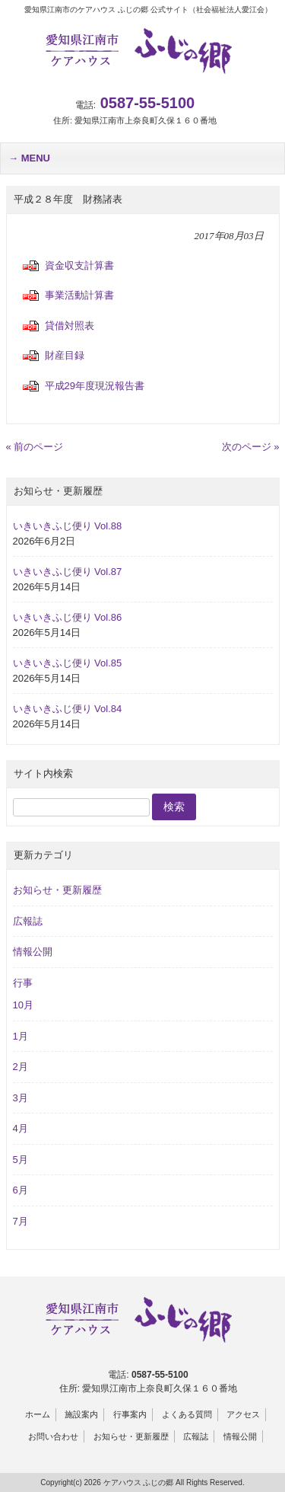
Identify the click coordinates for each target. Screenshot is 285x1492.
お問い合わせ (53, 1436)
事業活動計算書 (79, 295)
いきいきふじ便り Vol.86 (67, 617)
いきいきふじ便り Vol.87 (67, 571)
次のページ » (251, 446)
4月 (20, 1128)
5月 (20, 1159)
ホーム (37, 1414)
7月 (20, 1221)
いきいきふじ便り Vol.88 (67, 526)
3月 (20, 1098)
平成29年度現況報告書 (94, 385)
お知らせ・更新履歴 (57, 890)
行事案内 (130, 1414)
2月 (20, 1066)
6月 (20, 1190)
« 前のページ (35, 446)
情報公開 (32, 951)
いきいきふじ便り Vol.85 (67, 663)
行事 (23, 983)
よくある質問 (187, 1414)
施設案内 (81, 1414)
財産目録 (64, 355)
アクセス (243, 1414)
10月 (23, 1005)
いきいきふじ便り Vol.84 (67, 708)
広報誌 (28, 921)
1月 (20, 1036)
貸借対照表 (69, 325)
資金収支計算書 (79, 265)
